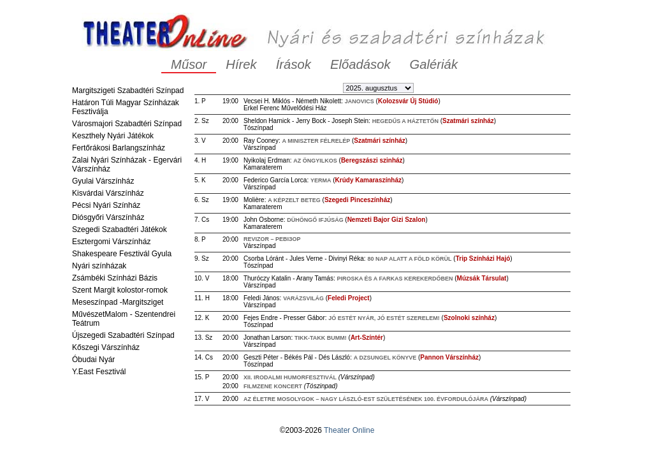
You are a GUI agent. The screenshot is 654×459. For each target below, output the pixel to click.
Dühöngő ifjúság (316, 220)
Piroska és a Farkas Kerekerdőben (395, 278)
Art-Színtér (367, 337)
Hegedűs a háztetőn (405, 121)
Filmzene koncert (272, 386)
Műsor (189, 64)
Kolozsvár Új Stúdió (408, 101)
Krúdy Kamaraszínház (368, 180)
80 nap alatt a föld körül (409, 259)
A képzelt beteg (294, 200)
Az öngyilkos (315, 160)
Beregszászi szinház (372, 160)
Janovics (359, 101)
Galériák (434, 64)
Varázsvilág (303, 298)
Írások (293, 64)
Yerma (320, 180)
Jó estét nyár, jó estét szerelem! (384, 318)
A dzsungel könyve (385, 357)
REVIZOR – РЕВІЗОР (272, 239)
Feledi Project (349, 298)
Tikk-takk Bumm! (320, 338)
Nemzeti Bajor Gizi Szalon (386, 219)
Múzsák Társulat (482, 278)
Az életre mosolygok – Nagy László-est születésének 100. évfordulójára (365, 399)
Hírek (241, 64)
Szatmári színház (468, 120)
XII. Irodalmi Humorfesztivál (290, 377)
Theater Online (349, 430)
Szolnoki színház (469, 317)
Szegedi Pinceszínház (357, 199)
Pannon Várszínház (449, 357)
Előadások (360, 64)
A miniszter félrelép (316, 141)
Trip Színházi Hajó (483, 258)
